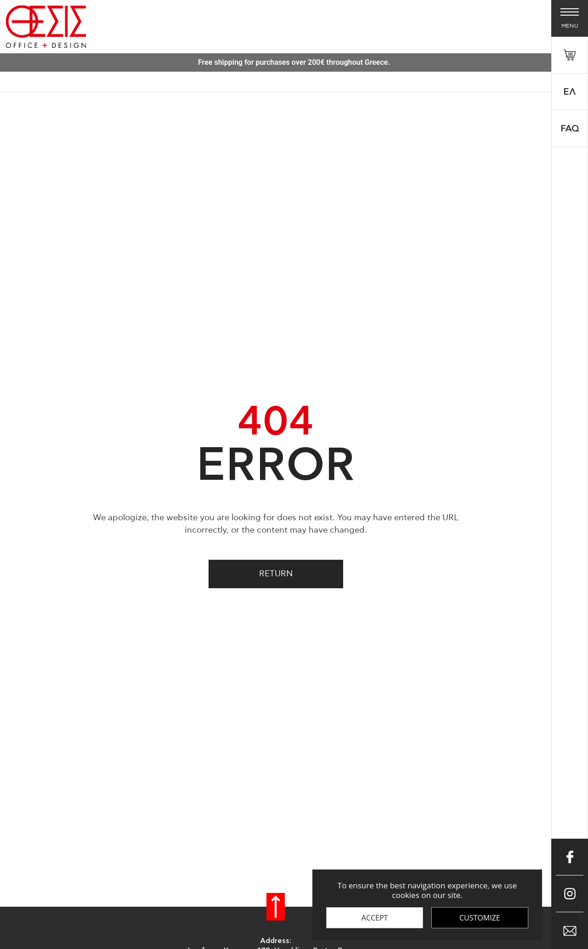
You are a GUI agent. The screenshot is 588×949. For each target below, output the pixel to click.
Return (276, 574)
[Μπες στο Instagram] (569, 893)
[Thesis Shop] (46, 27)
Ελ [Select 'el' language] (569, 92)
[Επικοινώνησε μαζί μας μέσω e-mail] (569, 930)
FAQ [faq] (569, 128)
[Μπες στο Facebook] (569, 857)
